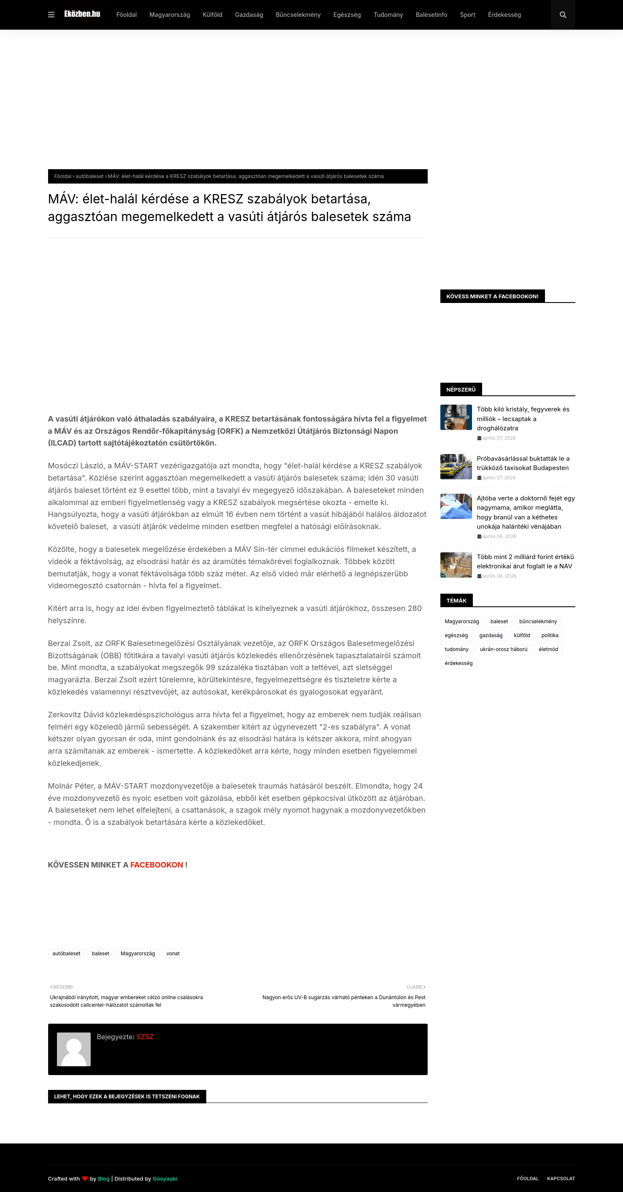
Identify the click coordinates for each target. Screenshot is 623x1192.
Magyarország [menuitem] (169, 14)
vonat (173, 953)
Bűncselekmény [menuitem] (298, 14)
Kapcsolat (561, 1178)
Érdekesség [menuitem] (504, 14)
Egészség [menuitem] (347, 14)
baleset (100, 953)
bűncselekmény (538, 621)
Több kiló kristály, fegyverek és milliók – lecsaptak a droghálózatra (523, 418)
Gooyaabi (165, 1178)
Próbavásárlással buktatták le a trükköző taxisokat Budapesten (523, 463)
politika (550, 635)
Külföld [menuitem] (213, 14)
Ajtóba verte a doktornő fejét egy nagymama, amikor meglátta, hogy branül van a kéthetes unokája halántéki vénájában (526, 512)
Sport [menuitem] (468, 14)
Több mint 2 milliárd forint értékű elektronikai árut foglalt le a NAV (525, 561)
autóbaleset (89, 176)
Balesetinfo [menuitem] (432, 14)
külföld (522, 635)
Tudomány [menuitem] (388, 14)
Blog (104, 1178)
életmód (548, 649)
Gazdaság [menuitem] (249, 14)
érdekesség (459, 663)
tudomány (457, 649)
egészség (456, 635)
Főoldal (63, 176)
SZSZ (144, 1037)
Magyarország (138, 953)
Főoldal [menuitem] (126, 14)
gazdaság (491, 635)
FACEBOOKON (157, 864)
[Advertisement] (301, 106)
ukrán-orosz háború (504, 649)
